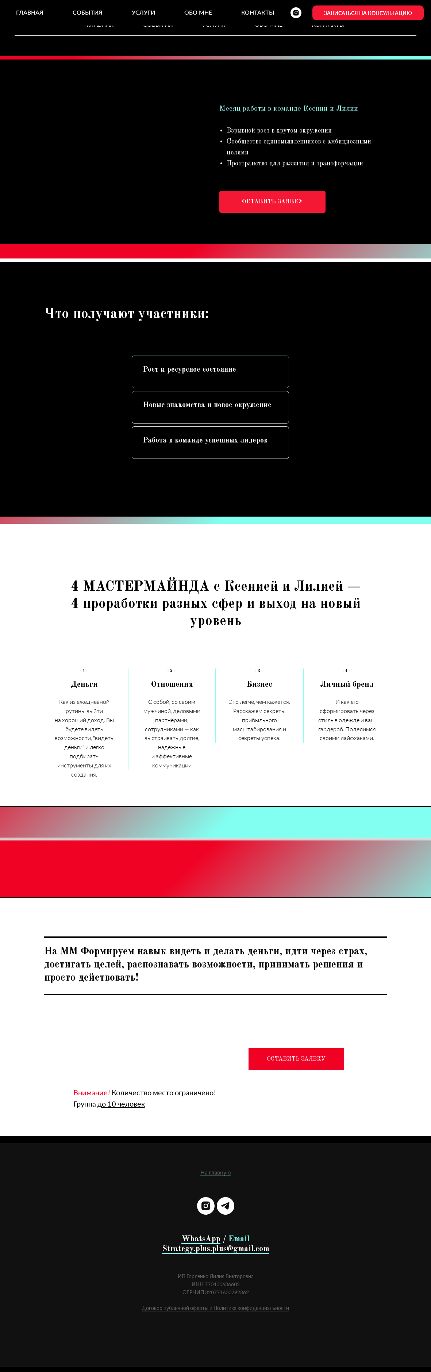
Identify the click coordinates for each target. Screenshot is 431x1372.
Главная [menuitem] (100, 24)
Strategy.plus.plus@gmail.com (215, 1249)
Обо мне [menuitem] (268, 24)
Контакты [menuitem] (328, 24)
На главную (215, 1172)
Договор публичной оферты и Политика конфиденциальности (215, 1308)
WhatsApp (200, 1239)
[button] (272, 202)
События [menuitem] (158, 24)
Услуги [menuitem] (214, 24)
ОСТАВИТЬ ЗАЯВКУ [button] (296, 1059)
